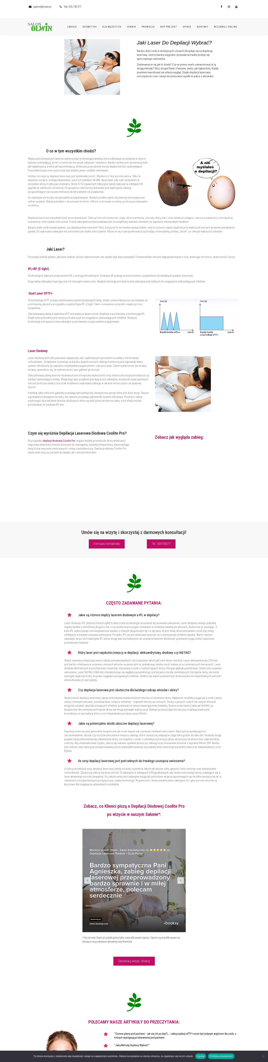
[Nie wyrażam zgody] (263, 1056)
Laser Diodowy (38, 351)
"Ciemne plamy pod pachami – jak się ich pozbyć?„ (141, 1033)
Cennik (131, 21)
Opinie (187, 21)
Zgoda (200, 1056)
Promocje (148, 21)
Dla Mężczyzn (111, 21)
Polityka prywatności (221, 1056)
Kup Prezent (168, 21)
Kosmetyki (90, 21)
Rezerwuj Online (225, 21)
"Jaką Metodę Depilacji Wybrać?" (131, 1045)
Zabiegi (72, 21)
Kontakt (202, 21)
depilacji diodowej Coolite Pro (59, 440)
